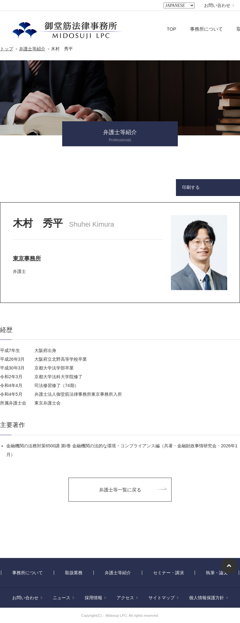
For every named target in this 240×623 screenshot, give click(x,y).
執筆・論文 (217, 572)
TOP (172, 29)
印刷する (191, 187)
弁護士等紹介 (32, 48)
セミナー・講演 (168, 572)
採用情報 (95, 597)
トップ (6, 48)
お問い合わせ (219, 5)
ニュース (63, 597)
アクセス (127, 597)
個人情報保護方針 (208, 597)
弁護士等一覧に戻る (120, 489)
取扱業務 (73, 572)
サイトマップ (163, 597)
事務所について (206, 29)
